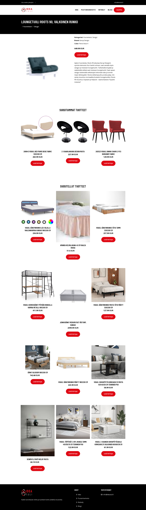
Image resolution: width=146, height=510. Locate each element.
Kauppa (119, 10)
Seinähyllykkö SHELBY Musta (37, 459)
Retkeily (101, 10)
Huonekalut (27, 27)
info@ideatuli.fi (118, 2)
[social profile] (35, 2)
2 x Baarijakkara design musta (73, 151)
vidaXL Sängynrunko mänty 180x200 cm (73, 382)
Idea (76, 10)
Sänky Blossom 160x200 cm (38, 372)
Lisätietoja (81, 55)
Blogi (110, 10)
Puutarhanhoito (88, 10)
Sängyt (36, 27)
